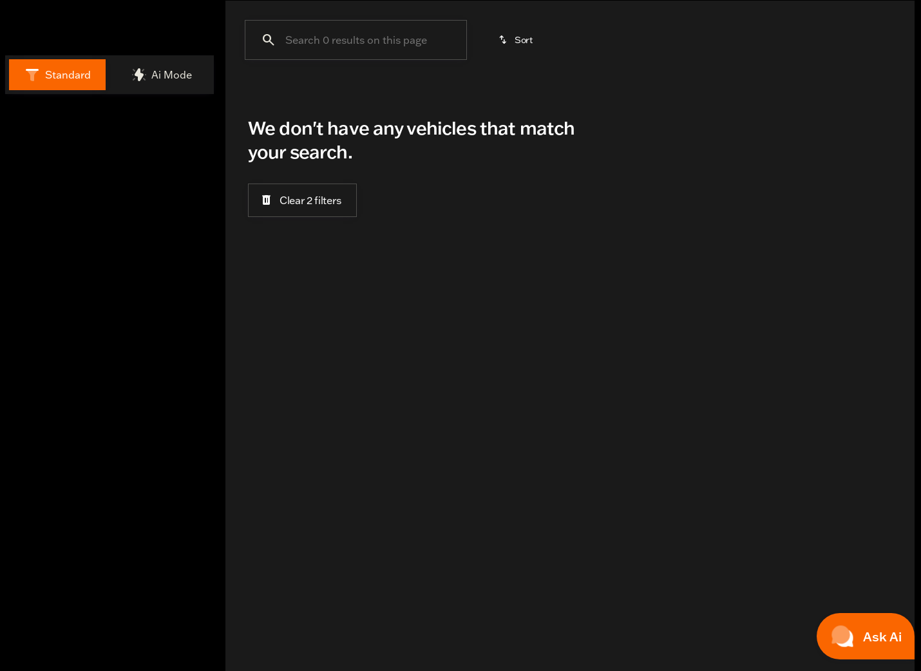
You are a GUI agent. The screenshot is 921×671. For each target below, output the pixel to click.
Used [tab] (177, 140)
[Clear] (166, 313)
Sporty (839, 96)
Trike (655, 96)
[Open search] (774, 41)
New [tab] (42, 140)
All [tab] (109, 140)
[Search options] (77, 420)
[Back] (177, 177)
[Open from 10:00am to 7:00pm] (215, 9)
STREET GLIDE (745, 96)
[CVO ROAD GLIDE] (139, 203)
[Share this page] (109, 570)
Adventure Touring (292, 96)
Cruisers (405, 96)
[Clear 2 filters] (302, 322)
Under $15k (577, 96)
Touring (492, 96)
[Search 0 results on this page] (356, 162)
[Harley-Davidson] (51, 203)
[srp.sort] (516, 162)
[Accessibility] (107, 9)
